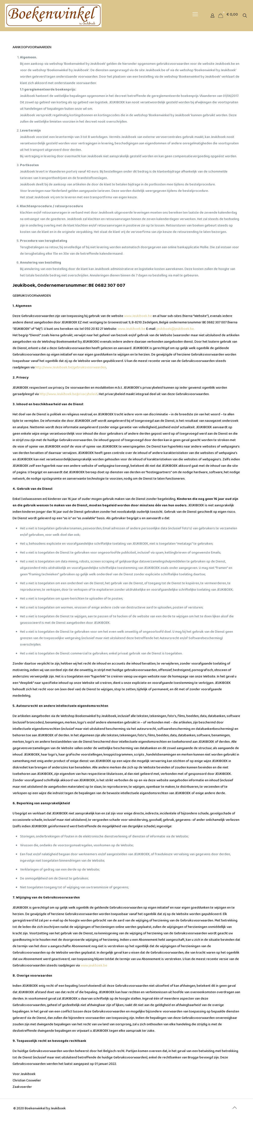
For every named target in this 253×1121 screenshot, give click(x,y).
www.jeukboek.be (94, 966)
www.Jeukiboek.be (138, 317)
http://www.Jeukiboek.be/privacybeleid (68, 395)
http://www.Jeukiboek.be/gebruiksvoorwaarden (70, 368)
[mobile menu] (195, 15)
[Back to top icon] (234, 1109)
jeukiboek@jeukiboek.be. (176, 330)
